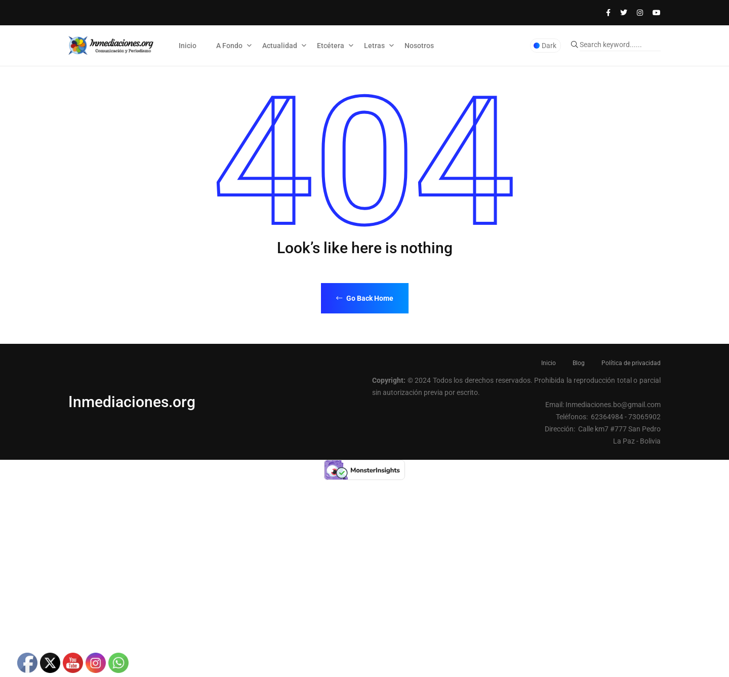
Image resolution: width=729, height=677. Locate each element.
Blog (579, 363)
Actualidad (279, 46)
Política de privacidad (631, 363)
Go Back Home (364, 298)
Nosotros (419, 46)
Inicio (187, 46)
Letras (374, 46)
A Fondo (229, 46)
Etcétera (330, 46)
